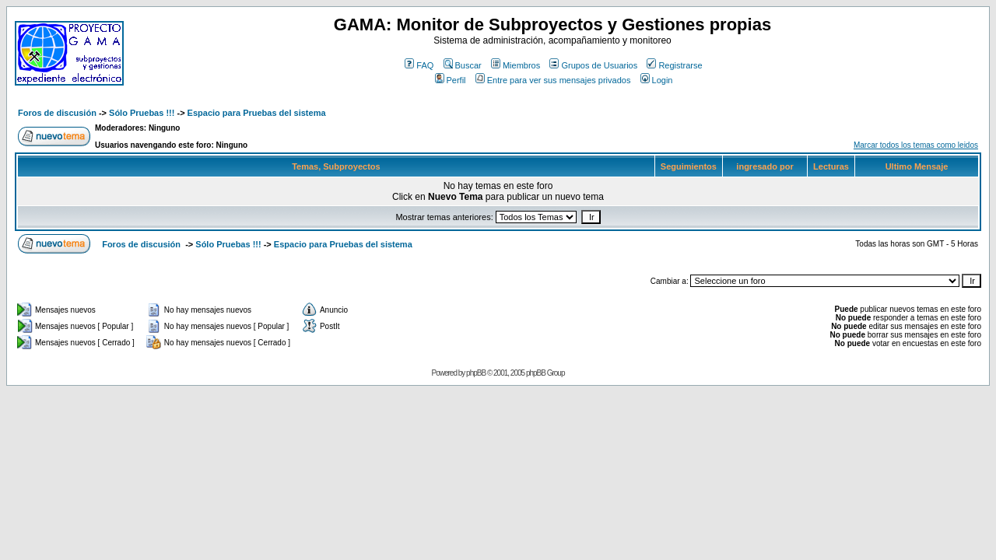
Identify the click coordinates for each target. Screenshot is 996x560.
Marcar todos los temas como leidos (916, 145)
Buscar (463, 65)
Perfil (450, 80)
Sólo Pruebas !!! (141, 112)
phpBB (476, 373)
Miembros (515, 65)
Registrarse (674, 65)
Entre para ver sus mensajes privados (553, 80)
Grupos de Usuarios (593, 65)
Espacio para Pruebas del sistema (257, 112)
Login (656, 80)
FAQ (419, 65)
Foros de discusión (57, 112)
